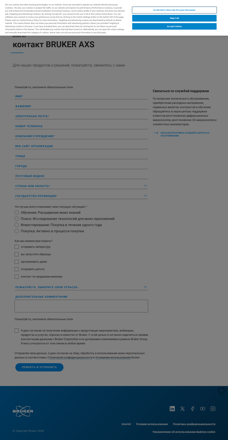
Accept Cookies (174, 26)
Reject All (174, 18)
